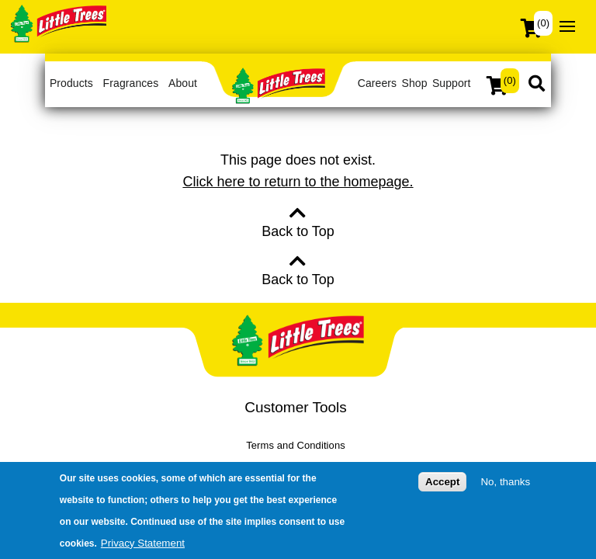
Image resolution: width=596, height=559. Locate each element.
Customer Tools (295, 407)
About (182, 83)
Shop (415, 83)
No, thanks (505, 482)
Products (71, 83)
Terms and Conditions (295, 445)
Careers (377, 83)
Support (451, 83)
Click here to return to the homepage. (297, 181)
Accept (442, 482)
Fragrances (131, 83)
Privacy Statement (143, 543)
